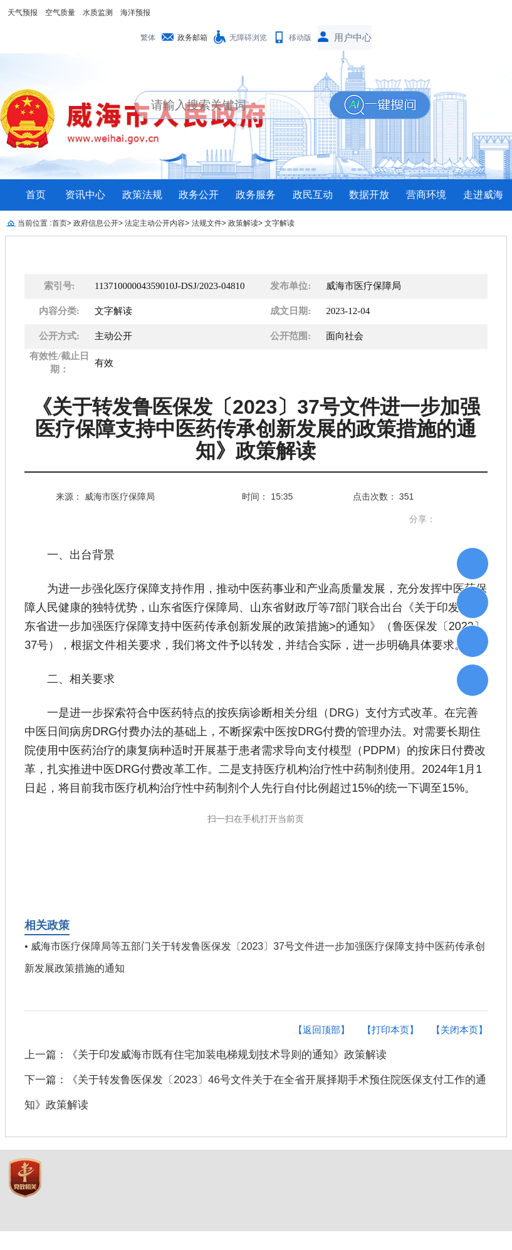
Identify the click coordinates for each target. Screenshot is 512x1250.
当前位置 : (35, 223)
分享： (422, 519)
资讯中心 (85, 194)
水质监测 (98, 12)
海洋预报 (135, 12)
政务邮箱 (192, 37)
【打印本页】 (390, 1029)
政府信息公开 (95, 223)
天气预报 (23, 12)
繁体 (147, 37)
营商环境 (426, 194)
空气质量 (60, 12)
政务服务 (256, 194)
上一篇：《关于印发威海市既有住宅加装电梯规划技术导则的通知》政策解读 (205, 1055)
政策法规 (142, 194)
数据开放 (369, 194)
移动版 (300, 37)
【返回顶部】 (321, 1029)
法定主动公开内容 (155, 223)
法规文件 (207, 223)
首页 (36, 194)
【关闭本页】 (459, 1029)
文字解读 (279, 223)
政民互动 (313, 194)
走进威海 (483, 194)
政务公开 (199, 194)
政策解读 (243, 223)
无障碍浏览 (248, 37)
